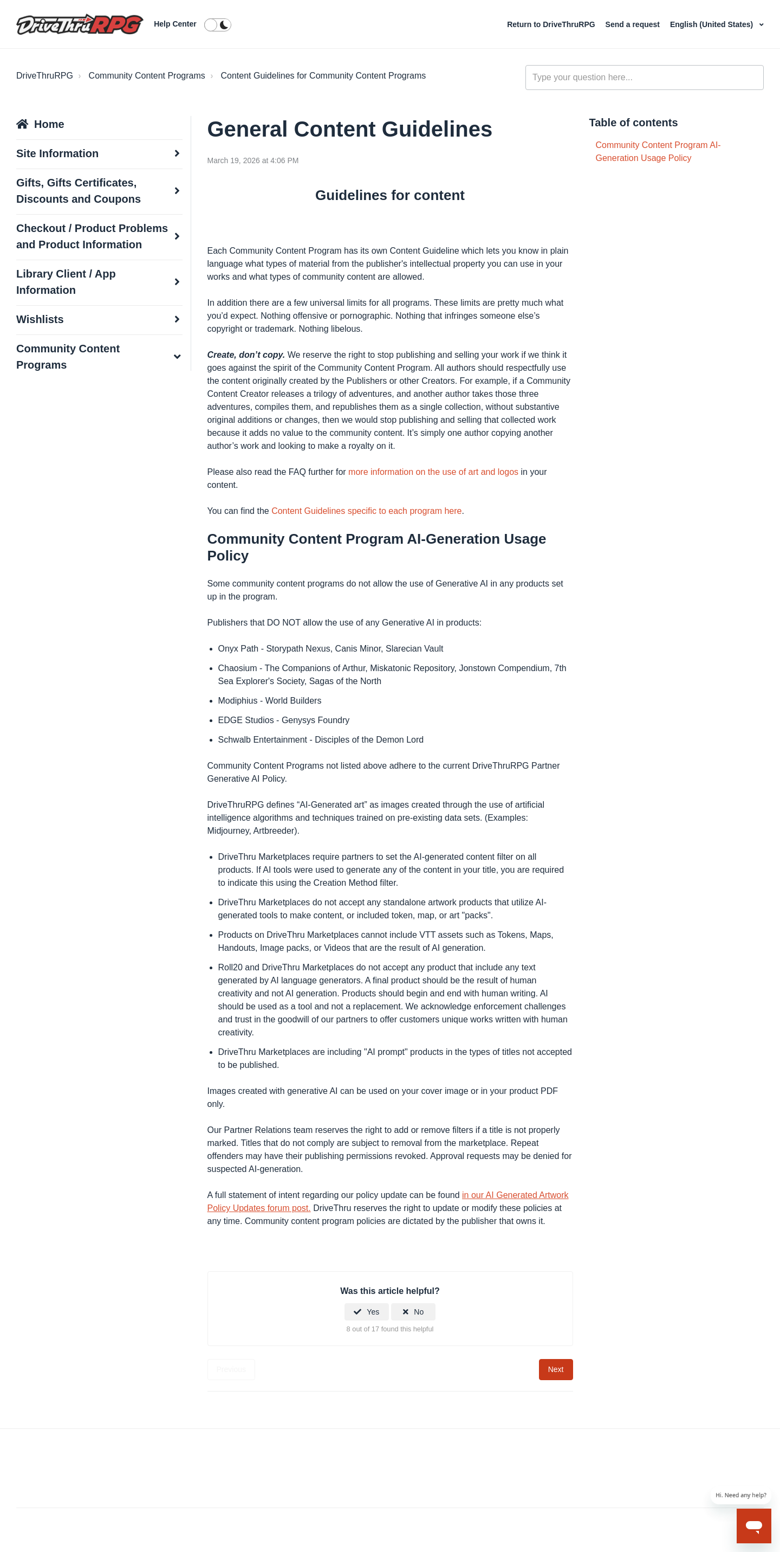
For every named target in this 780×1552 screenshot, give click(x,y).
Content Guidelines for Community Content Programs (323, 75)
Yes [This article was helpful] (373, 1312)
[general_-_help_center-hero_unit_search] (644, 77)
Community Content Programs (147, 75)
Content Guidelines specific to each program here (366, 511)
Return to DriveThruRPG (552, 24)
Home (49, 124)
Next (556, 1369)
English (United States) (712, 24)
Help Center (175, 24)
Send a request (634, 24)
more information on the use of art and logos (433, 471)
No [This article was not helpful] (419, 1312)
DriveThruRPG (44, 75)
